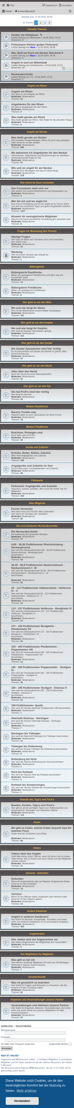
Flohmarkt (37, 480)
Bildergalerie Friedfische (26, 287)
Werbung (16, 252)
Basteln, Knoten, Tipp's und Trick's (32, 805)
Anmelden (7, 1026)
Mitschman (35, 37)
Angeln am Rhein (37, 85)
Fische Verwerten (22, 508)
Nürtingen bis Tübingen (25, 733)
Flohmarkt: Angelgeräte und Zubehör (34, 486)
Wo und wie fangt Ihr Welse (28, 307)
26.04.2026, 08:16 (46, 55)
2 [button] (40, 23)
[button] (50, 22)
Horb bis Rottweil (22, 771)
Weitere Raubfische (37, 406)
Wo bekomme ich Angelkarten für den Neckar (39, 152)
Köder (37, 822)
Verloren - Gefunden (37, 873)
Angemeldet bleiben (60, 1044)
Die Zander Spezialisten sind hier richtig (36, 348)
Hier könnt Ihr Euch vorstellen (37, 182)
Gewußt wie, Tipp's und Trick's (37, 799)
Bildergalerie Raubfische (26, 272)
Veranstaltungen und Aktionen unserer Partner (40, 1005)
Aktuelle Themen (36, 29)
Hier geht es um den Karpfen (37, 322)
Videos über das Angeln (26, 853)
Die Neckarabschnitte (24, 531)
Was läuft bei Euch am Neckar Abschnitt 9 (37, 52)
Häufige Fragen (20, 236)
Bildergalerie (37, 266)
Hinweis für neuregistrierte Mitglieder (34, 216)
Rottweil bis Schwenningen (28, 784)
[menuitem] (10, 5)
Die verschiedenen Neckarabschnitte (37, 526)
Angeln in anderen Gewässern (30, 916)
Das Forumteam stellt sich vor (29, 188)
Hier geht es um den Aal (36, 386)
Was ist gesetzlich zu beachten (30, 982)
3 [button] (45, 23)
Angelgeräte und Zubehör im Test (31, 465)
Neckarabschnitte (22, 74)
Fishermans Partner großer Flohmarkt (34, 44)
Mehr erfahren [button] (27, 1090)
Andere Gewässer (37, 911)
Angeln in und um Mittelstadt (29, 62)
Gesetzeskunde (37, 977)
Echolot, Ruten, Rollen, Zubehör (31, 452)
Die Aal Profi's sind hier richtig (30, 391)
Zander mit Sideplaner (25, 34)
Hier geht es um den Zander (36, 343)
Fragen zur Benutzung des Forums (36, 231)
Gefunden (17, 878)
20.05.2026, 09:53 (52, 37)
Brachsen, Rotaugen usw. (27, 432)
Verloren (16, 893)
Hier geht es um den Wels (37, 302)
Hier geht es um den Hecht (37, 365)
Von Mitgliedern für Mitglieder (36, 954)
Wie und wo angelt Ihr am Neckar (31, 167)
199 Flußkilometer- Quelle (27, 705)
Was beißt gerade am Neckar (29, 137)
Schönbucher (36, 65)
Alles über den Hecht (24, 371)
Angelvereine (37, 933)
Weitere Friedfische (37, 426)
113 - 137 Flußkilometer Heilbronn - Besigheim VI (41, 608)
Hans (32, 47)
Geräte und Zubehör (37, 447)
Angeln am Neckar (37, 131)
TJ (31, 77)
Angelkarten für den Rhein (27, 104)
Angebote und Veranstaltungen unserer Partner (37, 999)
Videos (37, 848)
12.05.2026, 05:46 (46, 47)
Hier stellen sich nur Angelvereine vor (34, 939)
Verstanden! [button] (22, 1100)
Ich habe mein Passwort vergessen (18, 1044)
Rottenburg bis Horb (24, 759)
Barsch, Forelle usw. (24, 412)
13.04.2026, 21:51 (43, 77)
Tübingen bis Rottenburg (26, 746)
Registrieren (23, 1026)
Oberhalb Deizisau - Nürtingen (30, 718)
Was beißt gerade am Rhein (28, 117)
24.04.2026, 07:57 (54, 65)
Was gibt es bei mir (23, 959)
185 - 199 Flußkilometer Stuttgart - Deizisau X (39, 687)
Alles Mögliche (37, 503)
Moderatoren (28, 96)
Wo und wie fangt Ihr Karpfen (29, 328)
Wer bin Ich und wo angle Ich (29, 201)
